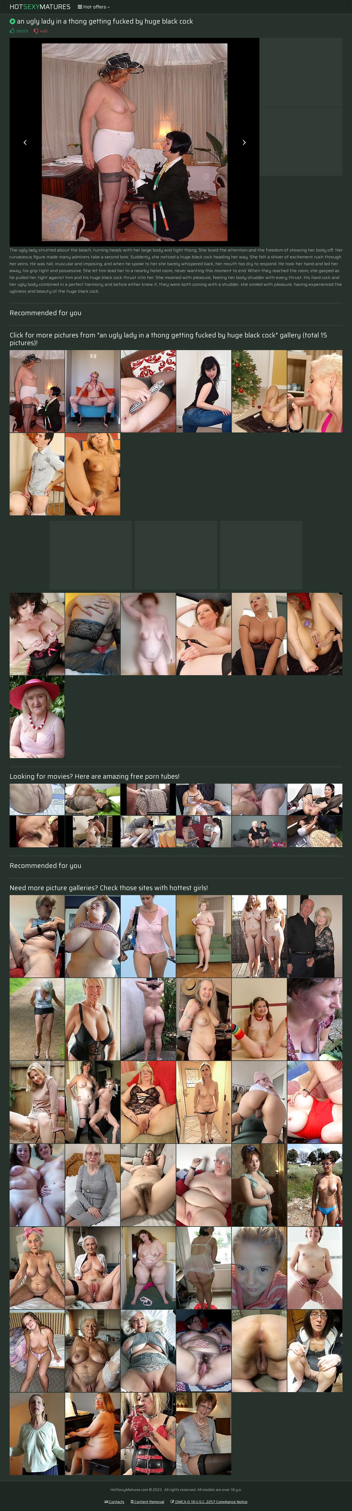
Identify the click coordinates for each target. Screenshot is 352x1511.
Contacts (114, 1502)
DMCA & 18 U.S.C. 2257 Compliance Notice (209, 1502)
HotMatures (40, 7)
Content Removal (147, 1502)
